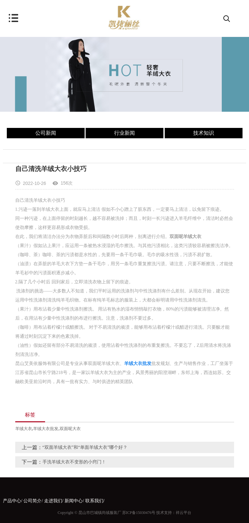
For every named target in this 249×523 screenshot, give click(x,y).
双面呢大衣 (70, 428)
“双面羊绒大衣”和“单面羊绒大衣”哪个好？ (85, 447)
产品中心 (12, 500)
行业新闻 (124, 133)
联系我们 (94, 500)
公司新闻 (45, 133)
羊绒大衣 (23, 428)
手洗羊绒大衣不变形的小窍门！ (74, 462)
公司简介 (32, 500)
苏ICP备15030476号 (139, 512)
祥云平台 (183, 512)
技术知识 (203, 133)
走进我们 (53, 500)
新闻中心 (74, 500)
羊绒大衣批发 (45, 428)
